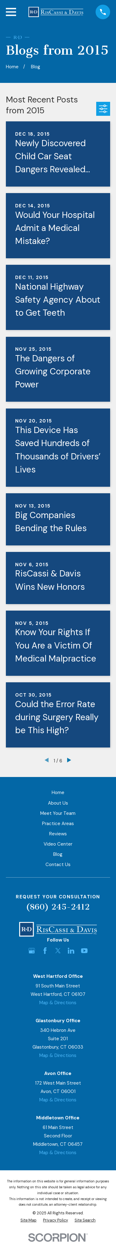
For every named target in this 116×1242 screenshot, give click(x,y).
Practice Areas (58, 823)
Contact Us (58, 864)
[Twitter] (58, 950)
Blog (57, 854)
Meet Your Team (57, 813)
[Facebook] (45, 950)
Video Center (58, 844)
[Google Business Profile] (31, 950)
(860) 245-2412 (58, 907)
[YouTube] (84, 950)
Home (58, 792)
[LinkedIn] (71, 950)
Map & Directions (57, 1003)
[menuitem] (28, 1220)
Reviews (58, 834)
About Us (58, 803)
